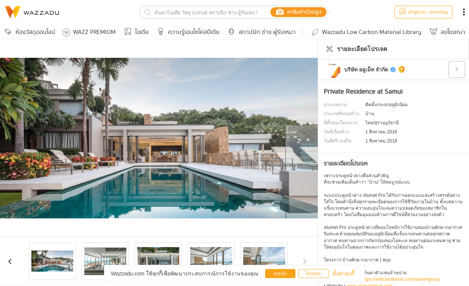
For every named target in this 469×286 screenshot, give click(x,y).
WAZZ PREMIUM (89, 32)
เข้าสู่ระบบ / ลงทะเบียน (423, 12)
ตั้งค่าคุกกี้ (343, 274)
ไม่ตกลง (313, 274)
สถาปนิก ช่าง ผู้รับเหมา (260, 32)
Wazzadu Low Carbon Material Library (365, 32)
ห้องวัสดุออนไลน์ (28, 32)
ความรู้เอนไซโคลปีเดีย (187, 32)
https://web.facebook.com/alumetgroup (401, 279)
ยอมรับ (280, 274)
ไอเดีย (135, 32)
